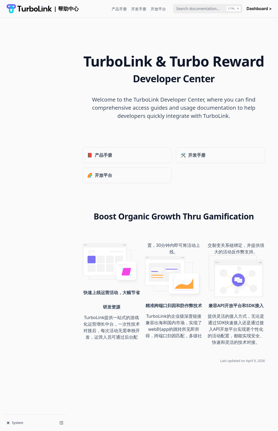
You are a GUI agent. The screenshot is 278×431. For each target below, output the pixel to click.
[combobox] (207, 8)
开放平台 (158, 8)
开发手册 (138, 8)
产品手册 (119, 8)
